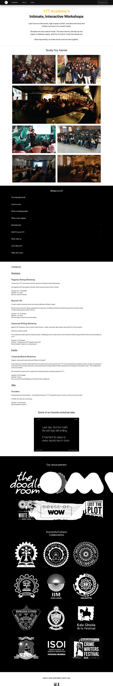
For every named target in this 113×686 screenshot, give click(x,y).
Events (32, 2)
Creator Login (103, 2)
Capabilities (14, 2)
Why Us (24, 2)
